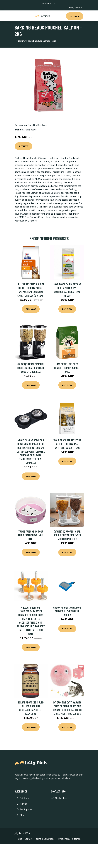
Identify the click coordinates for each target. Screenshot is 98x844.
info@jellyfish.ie (75, 7)
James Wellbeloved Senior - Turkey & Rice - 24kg (67, 367)
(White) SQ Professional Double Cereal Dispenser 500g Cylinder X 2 (67, 535)
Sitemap (76, 838)
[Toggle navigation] (18, 15)
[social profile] (54, 3)
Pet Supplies (26, 809)
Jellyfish (23, 803)
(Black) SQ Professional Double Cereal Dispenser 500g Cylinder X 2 (31, 367)
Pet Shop (75, 16)
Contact (28, 838)
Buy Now (23, 146)
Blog (22, 815)
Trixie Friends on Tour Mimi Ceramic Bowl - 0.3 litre (30, 535)
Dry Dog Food (40, 125)
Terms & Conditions (44, 838)
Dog (30, 125)
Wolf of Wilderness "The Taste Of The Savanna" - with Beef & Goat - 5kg (67, 444)
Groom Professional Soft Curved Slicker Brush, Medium (67, 611)
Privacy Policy (63, 838)
